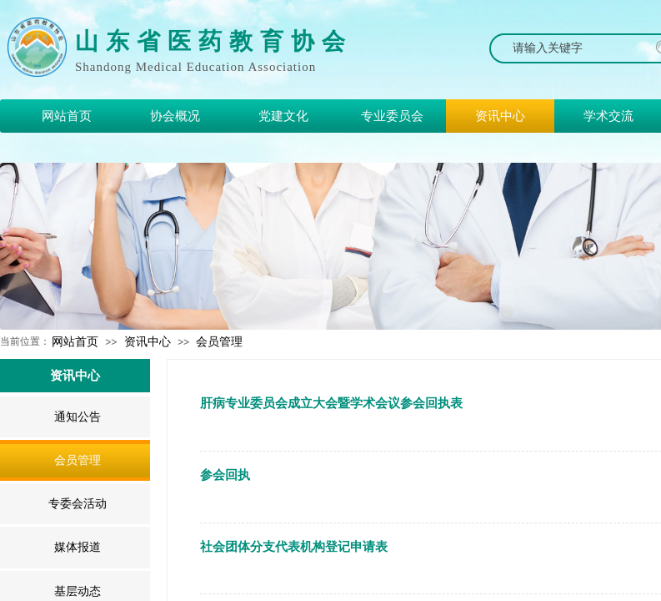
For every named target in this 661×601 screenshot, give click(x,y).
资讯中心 (147, 341)
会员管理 (219, 341)
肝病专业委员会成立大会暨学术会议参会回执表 (331, 403)
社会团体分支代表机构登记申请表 (294, 546)
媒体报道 (77, 547)
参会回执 (225, 475)
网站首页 (75, 341)
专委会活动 (77, 503)
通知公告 (77, 417)
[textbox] (573, 48)
